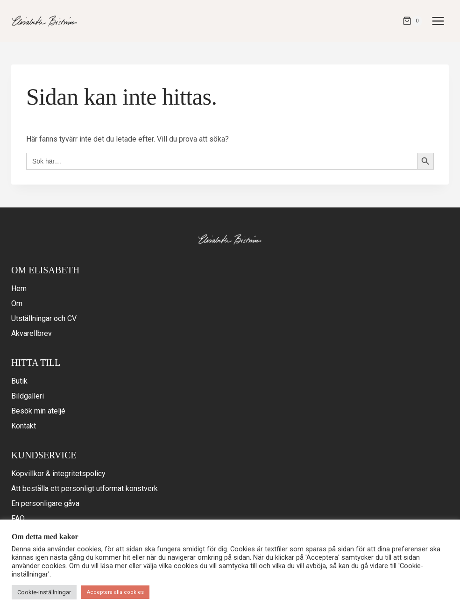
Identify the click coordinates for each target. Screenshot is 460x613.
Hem (19, 288)
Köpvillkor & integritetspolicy (58, 473)
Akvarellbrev (31, 333)
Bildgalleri (27, 396)
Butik (19, 381)
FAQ (18, 518)
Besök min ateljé (38, 410)
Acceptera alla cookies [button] (115, 592)
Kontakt (23, 425)
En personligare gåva (45, 503)
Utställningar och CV (44, 318)
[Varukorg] (412, 21)
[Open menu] (438, 20)
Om (16, 303)
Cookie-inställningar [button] (44, 592)
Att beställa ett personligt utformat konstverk (84, 488)
